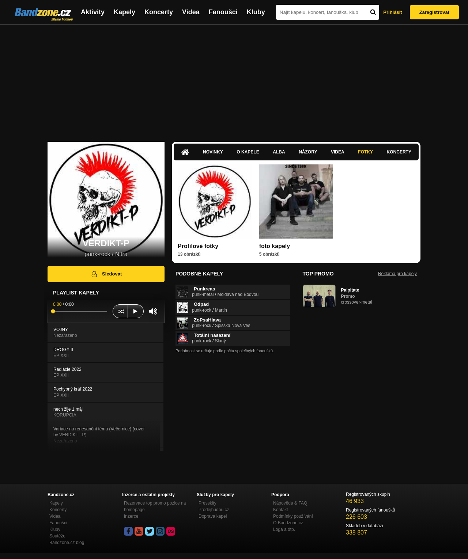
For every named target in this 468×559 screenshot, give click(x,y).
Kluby (256, 12)
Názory (308, 152)
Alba (279, 152)
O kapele (248, 152)
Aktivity (93, 12)
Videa (191, 12)
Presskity (207, 503)
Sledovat (106, 274)
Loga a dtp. (284, 529)
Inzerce (131, 516)
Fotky (365, 152)
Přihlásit (392, 12)
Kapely (124, 12)
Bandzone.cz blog (66, 542)
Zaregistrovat (434, 12)
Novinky (213, 152)
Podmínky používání (293, 516)
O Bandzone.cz (288, 522)
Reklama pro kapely (397, 273)
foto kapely (274, 246)
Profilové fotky (198, 246)
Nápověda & (290, 503)
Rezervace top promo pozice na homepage (155, 506)
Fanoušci (223, 12)
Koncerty (158, 12)
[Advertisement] (234, 79)
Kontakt (280, 509)
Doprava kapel (213, 516)
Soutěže (57, 536)
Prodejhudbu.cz (214, 509)
